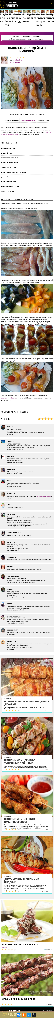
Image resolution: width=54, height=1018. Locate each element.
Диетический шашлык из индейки (21, 881)
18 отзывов (15, 62)
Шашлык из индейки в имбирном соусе (19, 820)
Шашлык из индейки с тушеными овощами (19, 762)
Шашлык (7, 698)
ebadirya (18, 60)
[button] (51, 3)
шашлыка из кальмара (44, 496)
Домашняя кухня (28, 120)
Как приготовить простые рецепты (9, 4)
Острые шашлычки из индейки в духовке (26, 703)
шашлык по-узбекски (8, 398)
